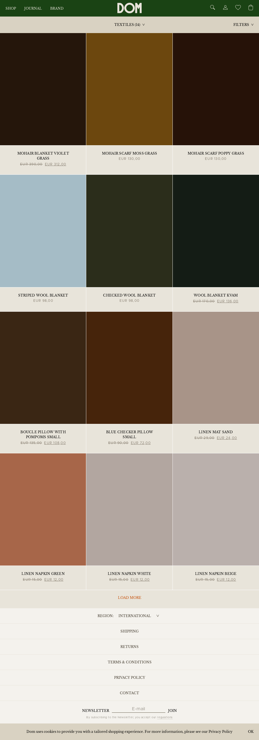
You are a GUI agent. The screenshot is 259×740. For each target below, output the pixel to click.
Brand (57, 8)
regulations (165, 717)
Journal (33, 8)
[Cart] (251, 7)
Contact (129, 693)
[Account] (225, 8)
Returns (129, 647)
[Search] (212, 8)
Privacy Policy (129, 678)
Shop (11, 8)
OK (250, 732)
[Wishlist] (237, 8)
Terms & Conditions (130, 662)
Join (172, 711)
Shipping (129, 631)
